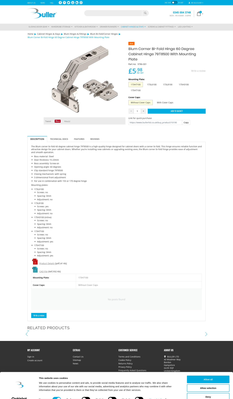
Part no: (132, 64)
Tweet (48, 121)
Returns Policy (125, 363)
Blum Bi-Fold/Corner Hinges (104, 33)
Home (30, 33)
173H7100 (136, 84)
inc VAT (168, 2)
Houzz (67, 121)
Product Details (47, 263)
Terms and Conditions (129, 356)
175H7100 (136, 90)
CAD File (43, 271)
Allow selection (208, 381)
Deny (208, 390)
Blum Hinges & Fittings (75, 33)
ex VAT (180, 2)
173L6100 (151, 84)
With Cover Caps (165, 102)
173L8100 (167, 84)
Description (37, 139)
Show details (156, 393)
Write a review (198, 70)
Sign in (30, 356)
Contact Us (78, 356)
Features (79, 139)
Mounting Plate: (136, 79)
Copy (186, 122)
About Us (31, 3)
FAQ (51, 3)
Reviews (94, 139)
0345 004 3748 (182, 12)
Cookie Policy (124, 360)
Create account (34, 360)
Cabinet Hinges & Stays (48, 33)
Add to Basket (177, 111)
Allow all (208, 373)
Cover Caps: (134, 97)
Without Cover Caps (140, 102)
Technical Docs (59, 139)
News (42, 3)
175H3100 (184, 84)
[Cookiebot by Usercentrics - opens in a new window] (19, 393)
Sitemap (77, 360)
